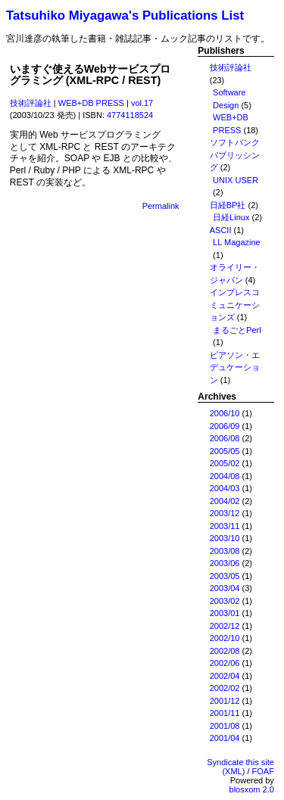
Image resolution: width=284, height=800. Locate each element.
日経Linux (231, 217)
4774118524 (130, 115)
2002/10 (225, 638)
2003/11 (225, 526)
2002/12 (225, 625)
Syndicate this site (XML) (240, 767)
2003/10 (225, 538)
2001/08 (225, 725)
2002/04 (225, 675)
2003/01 (225, 613)
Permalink (160, 205)
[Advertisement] (142, 381)
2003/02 (225, 600)
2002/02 (225, 688)
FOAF (263, 771)
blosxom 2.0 (251, 789)
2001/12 (225, 700)
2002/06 (225, 663)
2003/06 (225, 563)
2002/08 (225, 650)
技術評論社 (30, 102)
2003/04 (225, 588)
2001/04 (225, 737)
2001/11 (225, 713)
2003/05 (225, 576)
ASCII (221, 230)
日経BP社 (228, 205)
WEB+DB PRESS (91, 102)
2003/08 (225, 551)
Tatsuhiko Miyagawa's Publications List (125, 15)
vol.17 (142, 102)
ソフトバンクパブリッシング (235, 155)
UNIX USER (235, 180)
